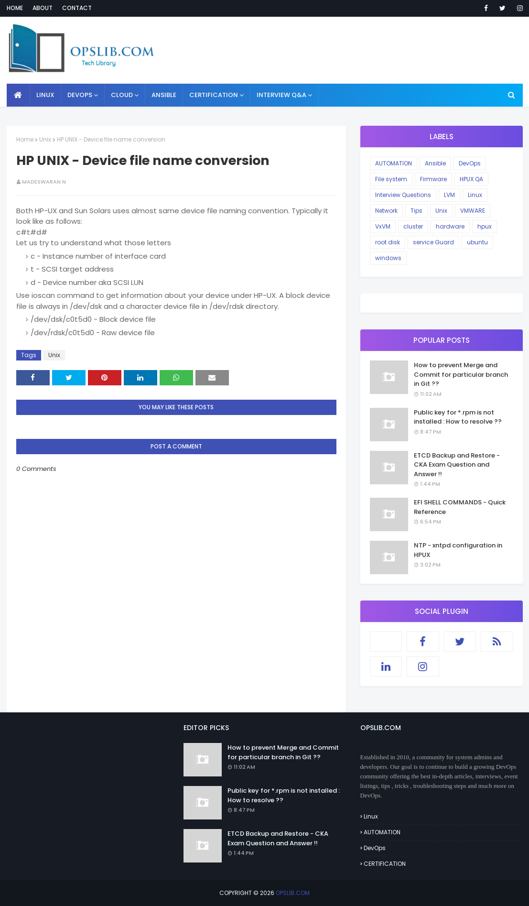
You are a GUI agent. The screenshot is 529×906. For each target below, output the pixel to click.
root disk (387, 242)
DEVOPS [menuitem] (79, 94)
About (42, 8)
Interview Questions (403, 195)
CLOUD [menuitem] (122, 94)
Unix (45, 139)
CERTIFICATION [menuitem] (213, 94)
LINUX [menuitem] (45, 94)
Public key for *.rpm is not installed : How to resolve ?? (458, 417)
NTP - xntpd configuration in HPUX (458, 550)
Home (15, 8)
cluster (413, 226)
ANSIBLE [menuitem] (163, 94)
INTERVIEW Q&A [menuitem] (281, 94)
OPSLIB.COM (293, 893)
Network (386, 211)
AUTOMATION (393, 163)
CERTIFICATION (385, 864)
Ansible (435, 163)
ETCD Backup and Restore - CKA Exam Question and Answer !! (457, 465)
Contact (77, 8)
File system (391, 179)
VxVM (382, 226)
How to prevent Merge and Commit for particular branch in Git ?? (461, 374)
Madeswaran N (44, 182)
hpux (484, 226)
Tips (416, 211)
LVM (449, 195)
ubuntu (477, 242)
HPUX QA (471, 179)
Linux (475, 195)
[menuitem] (18, 95)
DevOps (470, 163)
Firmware (433, 179)
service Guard (433, 242)
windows (388, 258)
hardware (450, 226)
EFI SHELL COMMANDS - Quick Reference (460, 507)
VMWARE (472, 211)
